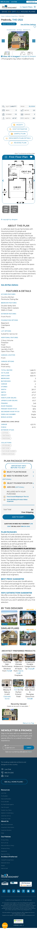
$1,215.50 (32, 106)
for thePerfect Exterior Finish (18, 691)
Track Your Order (6, 818)
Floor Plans (11, 30)
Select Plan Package (14, 471)
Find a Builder (5, 801)
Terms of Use (4, 842)
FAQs (2, 832)
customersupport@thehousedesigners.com (24, 914)
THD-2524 (23, 643)
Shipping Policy (5, 848)
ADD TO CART (18, 517)
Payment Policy (5, 853)
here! (30, 751)
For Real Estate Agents (7, 804)
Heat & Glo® (4, 868)
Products (26, 30)
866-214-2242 (5, 1)
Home (2, 16)
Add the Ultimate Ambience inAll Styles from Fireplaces (18, 668)
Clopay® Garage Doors (7, 859)
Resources (5, 789)
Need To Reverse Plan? (15, 477)
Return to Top (29, 723)
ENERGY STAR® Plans (7, 812)
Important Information (7, 827)
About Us (4, 821)
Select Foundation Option (17, 482)
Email (4, 776)
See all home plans (14, 781)
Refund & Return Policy (7, 845)
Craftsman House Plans (11, 16)
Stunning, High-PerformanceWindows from (7, 666)
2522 (6, 718)
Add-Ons (13, 486)
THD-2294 (4, 643)
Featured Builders (6, 798)
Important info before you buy (19, 466)
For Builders (4, 795)
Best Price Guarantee (7, 824)
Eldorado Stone (5, 862)
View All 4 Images (10, 56)
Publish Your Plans (6, 809)
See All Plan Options (9, 284)
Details (19, 30)
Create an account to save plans (18, 706)
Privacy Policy (5, 839)
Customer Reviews (6, 830)
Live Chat (14, 1)
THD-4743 (23, 623)
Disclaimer (4, 851)
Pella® (3, 865)
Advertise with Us (6, 815)
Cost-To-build (5, 807)
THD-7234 (4, 623)
